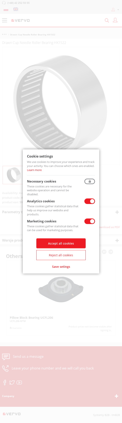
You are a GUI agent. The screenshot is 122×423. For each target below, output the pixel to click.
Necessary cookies (41, 181)
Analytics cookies (41, 201)
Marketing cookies (41, 221)
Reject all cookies (61, 255)
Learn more (34, 170)
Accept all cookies (61, 243)
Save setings (61, 267)
